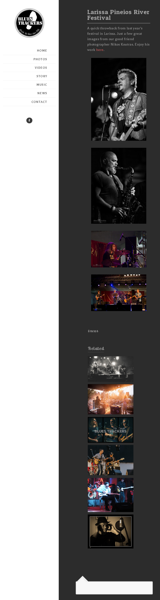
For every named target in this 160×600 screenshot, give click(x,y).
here (100, 50)
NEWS (42, 93)
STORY (42, 76)
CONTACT (39, 102)
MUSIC (42, 85)
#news (93, 330)
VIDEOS (41, 68)
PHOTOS (40, 59)
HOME (42, 50)
